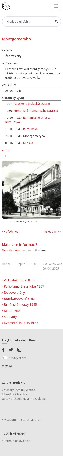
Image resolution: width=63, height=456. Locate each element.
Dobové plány (13, 292)
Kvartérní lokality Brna (20, 323)
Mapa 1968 (11, 310)
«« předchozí (10, 231)
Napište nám (11, 250)
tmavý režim (18, 358)
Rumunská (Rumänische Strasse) (35, 111)
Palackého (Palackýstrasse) (31, 103)
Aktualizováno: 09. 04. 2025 (53, 266)
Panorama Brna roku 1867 (23, 286)
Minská (28, 143)
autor (6, 150)
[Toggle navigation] (56, 6)
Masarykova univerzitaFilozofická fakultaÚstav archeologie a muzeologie (24, 394)
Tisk (34, 264)
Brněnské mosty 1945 (19, 304)
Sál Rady (9, 317)
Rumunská (30, 129)
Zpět (21, 264)
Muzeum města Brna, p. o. (21, 419)
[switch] (5, 357)
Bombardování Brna (18, 298)
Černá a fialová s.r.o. (16, 441)
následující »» (52, 231)
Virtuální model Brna (18, 280)
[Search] (31, 21)
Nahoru (7, 264)
